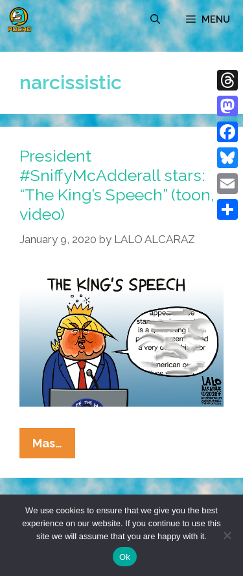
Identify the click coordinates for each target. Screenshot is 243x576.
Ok (124, 557)
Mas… (53, 446)
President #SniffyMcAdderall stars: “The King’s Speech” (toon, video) (116, 185)
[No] (226, 535)
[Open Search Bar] (155, 19)
